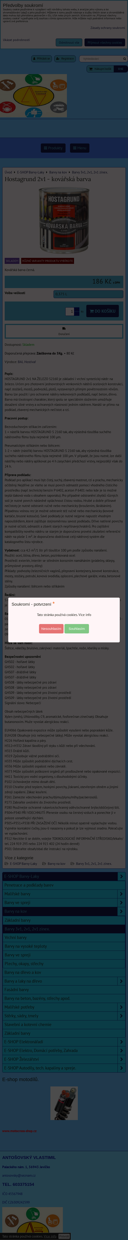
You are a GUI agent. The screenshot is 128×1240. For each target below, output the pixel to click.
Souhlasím (77, 629)
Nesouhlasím (51, 629)
